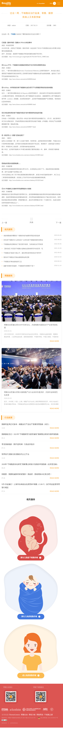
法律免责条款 (14, 723)
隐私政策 (4, 723)
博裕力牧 (32, 715)
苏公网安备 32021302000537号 (50, 717)
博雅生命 (24, 715)
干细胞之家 (48, 715)
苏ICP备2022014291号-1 (29, 717)
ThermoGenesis (14, 715)
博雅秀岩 (39, 715)
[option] (17, 695)
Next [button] (60, 696)
